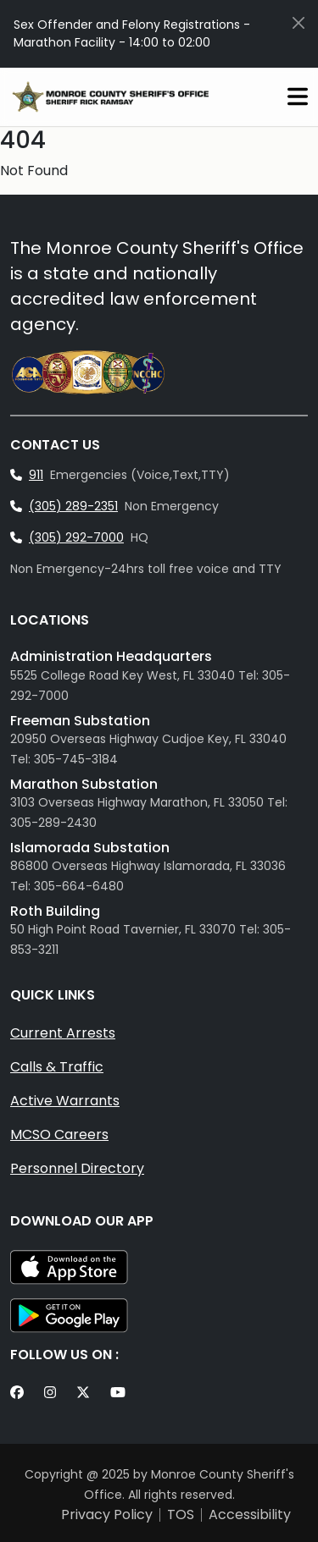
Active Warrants (65, 1100)
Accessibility (250, 1515)
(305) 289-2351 (73, 506)
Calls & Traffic (56, 1067)
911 (36, 474)
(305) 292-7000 (76, 537)
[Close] (298, 23)
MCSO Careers (59, 1134)
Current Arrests (62, 1033)
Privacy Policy (107, 1515)
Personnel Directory (77, 1168)
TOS (180, 1515)
